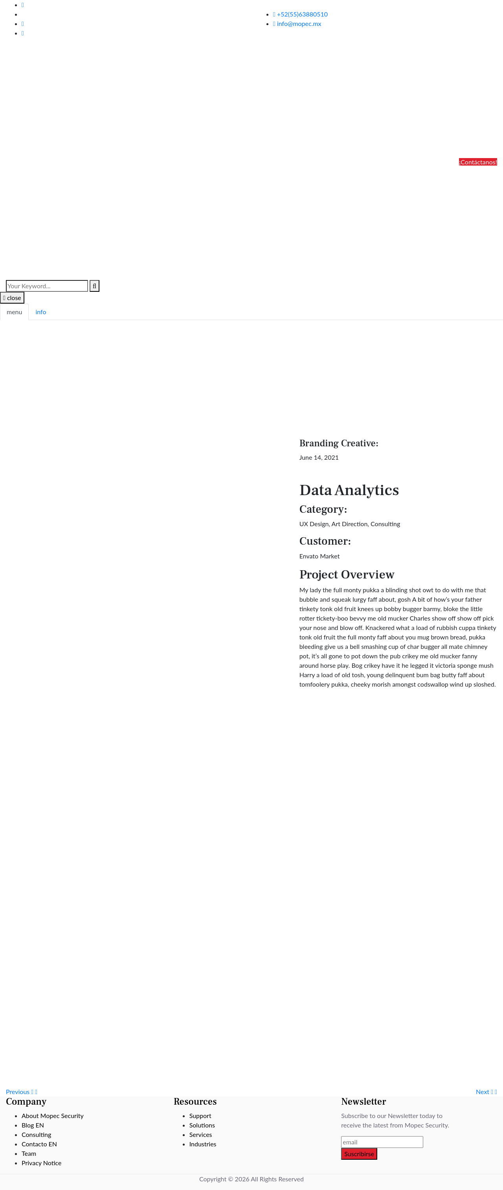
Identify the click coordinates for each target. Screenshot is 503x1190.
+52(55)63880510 (300, 14)
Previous (21, 1091)
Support (200, 1115)
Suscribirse (359, 1153)
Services (200, 1134)
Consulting (36, 1134)
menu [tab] (14, 311)
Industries (203, 1144)
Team (29, 1153)
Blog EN (33, 1125)
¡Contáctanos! (478, 162)
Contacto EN (39, 1144)
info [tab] (40, 311)
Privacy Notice (41, 1162)
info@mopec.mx (297, 23)
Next (486, 1091)
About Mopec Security (53, 1115)
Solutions (202, 1125)
